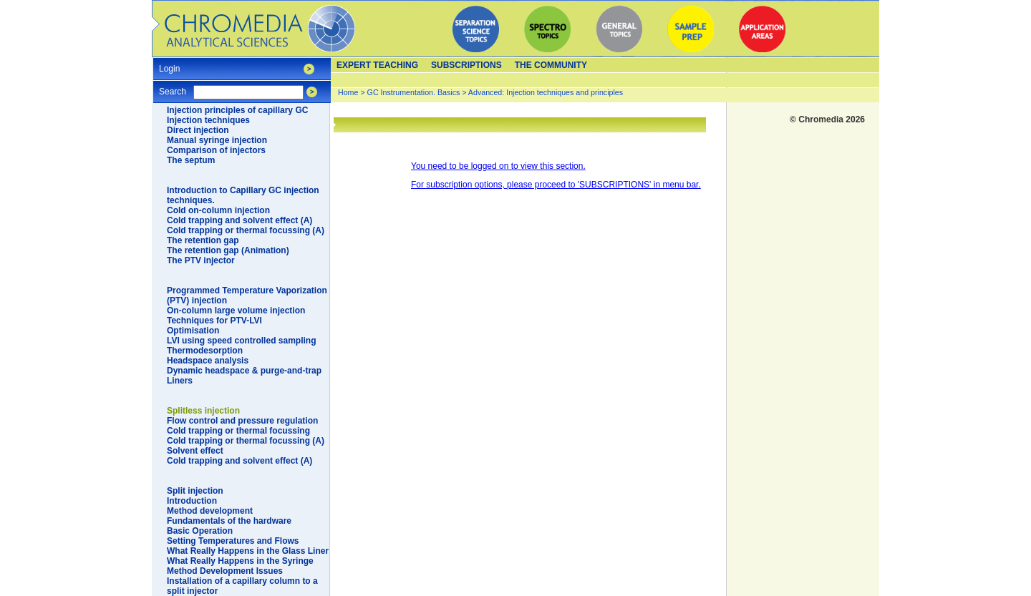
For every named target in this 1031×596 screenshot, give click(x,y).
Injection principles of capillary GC (237, 110)
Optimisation (193, 331)
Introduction (192, 501)
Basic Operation (200, 531)
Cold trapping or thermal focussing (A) (245, 230)
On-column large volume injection (236, 311)
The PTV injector (201, 260)
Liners (180, 381)
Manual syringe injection (217, 140)
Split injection (195, 491)
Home (348, 92)
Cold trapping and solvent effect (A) (239, 220)
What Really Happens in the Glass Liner (248, 551)
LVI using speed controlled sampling (241, 341)
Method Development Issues (225, 571)
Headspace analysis (207, 361)
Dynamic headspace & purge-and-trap (244, 371)
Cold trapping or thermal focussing (238, 431)
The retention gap (203, 240)
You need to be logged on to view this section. (498, 166)
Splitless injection (203, 411)
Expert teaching (377, 65)
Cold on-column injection (218, 210)
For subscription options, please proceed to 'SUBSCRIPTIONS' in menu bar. (556, 185)
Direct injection (198, 130)
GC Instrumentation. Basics (413, 92)
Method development (210, 511)
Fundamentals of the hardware (229, 521)
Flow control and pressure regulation (242, 421)
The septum (191, 160)
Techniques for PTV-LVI (214, 321)
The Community (551, 65)
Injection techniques (208, 120)
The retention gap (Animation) (228, 250)
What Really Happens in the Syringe (240, 561)
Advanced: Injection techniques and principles (545, 92)
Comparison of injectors (216, 150)
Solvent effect (195, 451)
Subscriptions (466, 65)
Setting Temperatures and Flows (233, 541)
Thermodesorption (205, 351)
